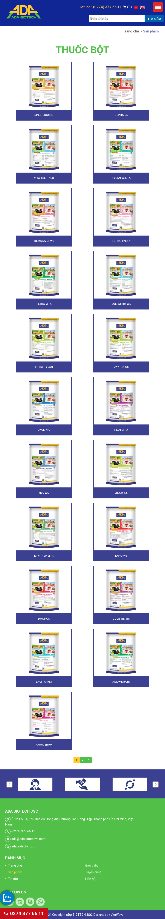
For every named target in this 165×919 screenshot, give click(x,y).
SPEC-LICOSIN (43, 114)
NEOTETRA (121, 429)
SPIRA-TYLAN (44, 366)
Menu (158, 7)
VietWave (117, 914)
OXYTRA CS (121, 366)
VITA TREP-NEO (44, 177)
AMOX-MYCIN (121, 681)
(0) (127, 7)
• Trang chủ (13, 865)
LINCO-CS (121, 492)
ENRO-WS (121, 555)
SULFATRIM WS (121, 303)
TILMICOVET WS (44, 240)
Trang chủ (131, 31)
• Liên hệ (88, 879)
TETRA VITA (44, 303)
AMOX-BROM (44, 744)
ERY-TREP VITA (43, 555)
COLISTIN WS (121, 618)
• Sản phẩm (13, 872)
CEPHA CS (121, 114)
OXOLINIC (44, 429)
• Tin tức (11, 879)
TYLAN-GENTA (121, 177)
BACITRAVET (44, 681)
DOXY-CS (44, 618)
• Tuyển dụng (91, 872)
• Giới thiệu (90, 865)
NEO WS (44, 492)
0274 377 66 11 (24, 913)
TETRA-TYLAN (121, 240)
